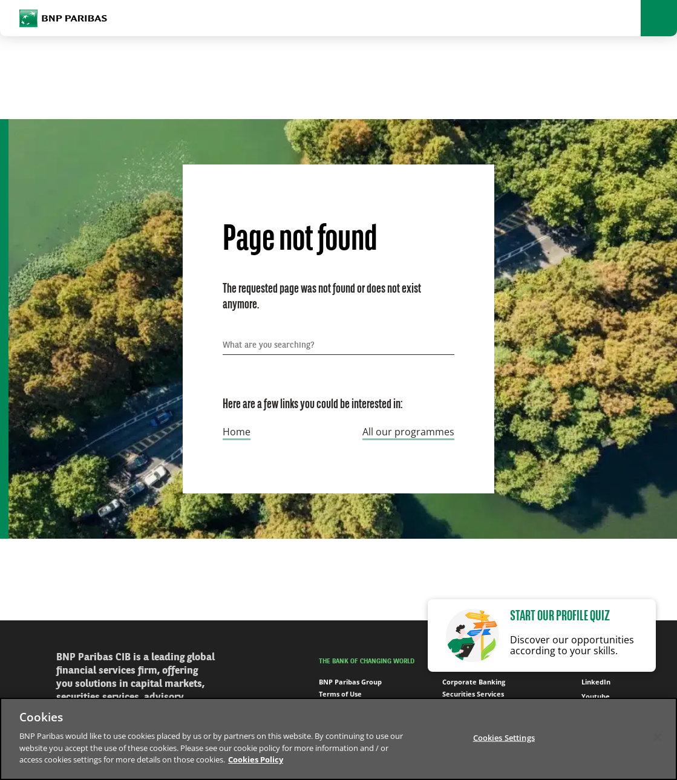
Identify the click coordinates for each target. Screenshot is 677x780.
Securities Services (473, 693)
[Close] (657, 737)
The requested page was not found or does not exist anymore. (322, 297)
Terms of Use (340, 693)
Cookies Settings (504, 737)
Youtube (589, 696)
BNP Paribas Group (350, 681)
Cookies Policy (255, 759)
